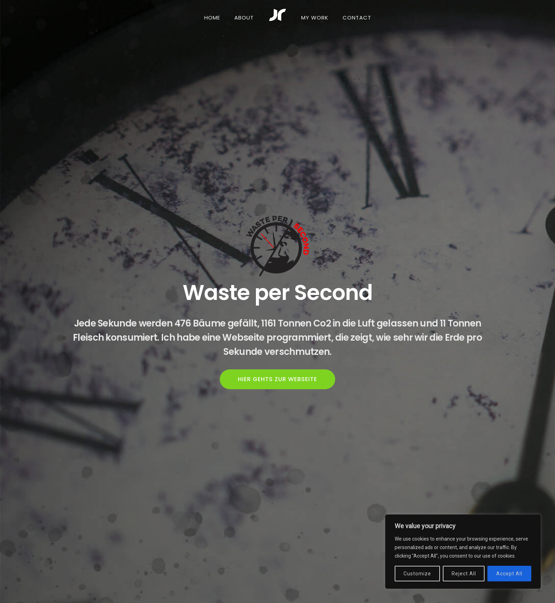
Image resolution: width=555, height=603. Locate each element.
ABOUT (244, 17)
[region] (463, 551)
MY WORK (314, 17)
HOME (212, 17)
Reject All (464, 573)
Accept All (509, 573)
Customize (417, 573)
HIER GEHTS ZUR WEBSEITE (277, 379)
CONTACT (357, 17)
